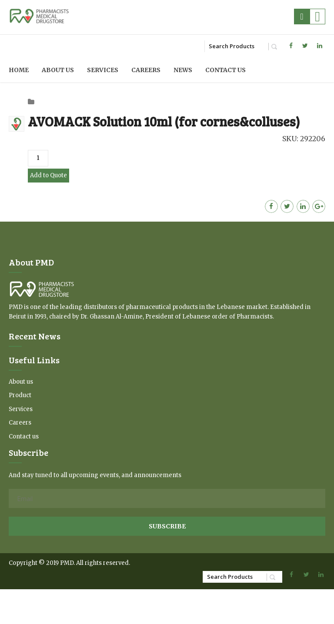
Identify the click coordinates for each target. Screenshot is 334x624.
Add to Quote (48, 175)
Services (102, 70)
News (183, 70)
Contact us (225, 70)
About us (58, 70)
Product (20, 395)
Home (19, 70)
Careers (145, 70)
